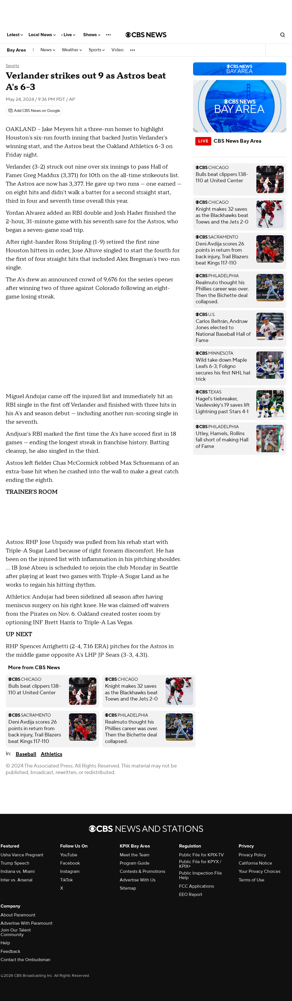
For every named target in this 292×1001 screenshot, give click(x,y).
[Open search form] (282, 34)
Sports (97, 50)
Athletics (51, 754)
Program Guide (134, 863)
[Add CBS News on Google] (34, 111)
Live (69, 35)
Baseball (26, 754)
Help (5, 943)
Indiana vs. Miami (18, 871)
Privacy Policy (252, 855)
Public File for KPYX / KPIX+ (200, 864)
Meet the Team (134, 855)
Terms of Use (251, 880)
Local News (42, 34)
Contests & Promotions (142, 871)
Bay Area (16, 50)
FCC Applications (196, 886)
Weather (72, 50)
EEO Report (190, 894)
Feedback (10, 951)
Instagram (70, 871)
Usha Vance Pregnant (22, 855)
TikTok (66, 880)
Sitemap (128, 888)
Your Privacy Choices (259, 871)
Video (117, 50)
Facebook (70, 863)
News (47, 50)
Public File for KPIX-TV (201, 855)
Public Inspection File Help (200, 875)
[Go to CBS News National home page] (146, 35)
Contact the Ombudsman (25, 959)
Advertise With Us (137, 880)
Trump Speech (15, 863)
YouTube (68, 855)
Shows (91, 34)
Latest (15, 34)
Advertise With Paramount (26, 923)
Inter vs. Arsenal (17, 880)
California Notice (255, 863)
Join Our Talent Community (16, 932)
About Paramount (18, 915)
